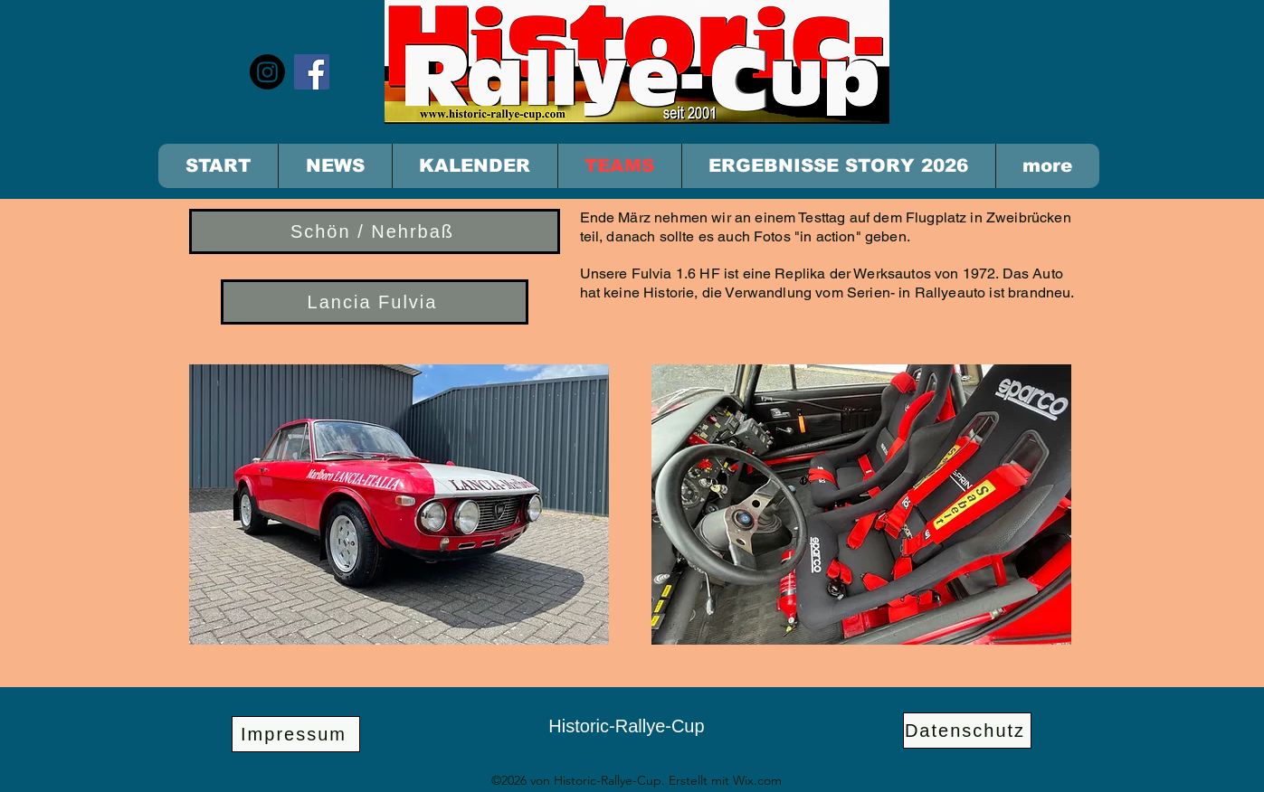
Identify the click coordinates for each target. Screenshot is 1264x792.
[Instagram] (267, 72)
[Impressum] (296, 734)
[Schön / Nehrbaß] (374, 231)
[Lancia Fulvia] (374, 302)
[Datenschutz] (967, 730)
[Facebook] (311, 72)
